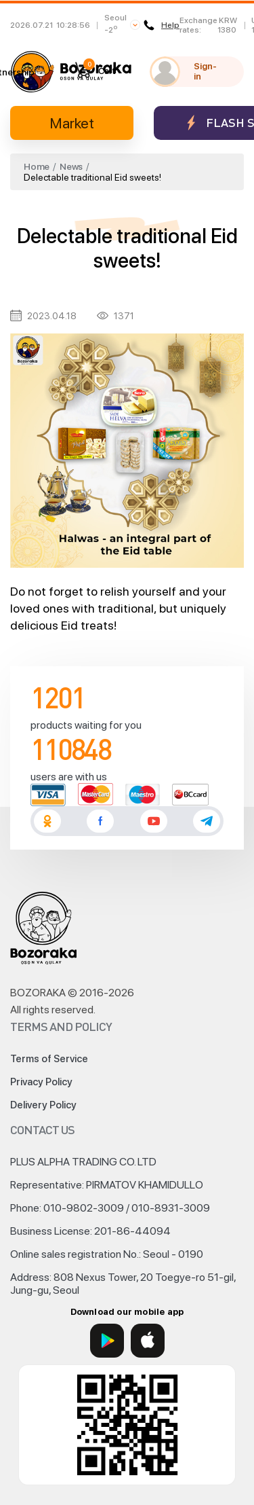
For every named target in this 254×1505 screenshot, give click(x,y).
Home (36, 166)
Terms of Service (49, 1059)
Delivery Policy (43, 1105)
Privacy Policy (41, 1082)
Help (161, 25)
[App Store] (148, 1341)
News (71, 166)
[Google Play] (107, 1341)
